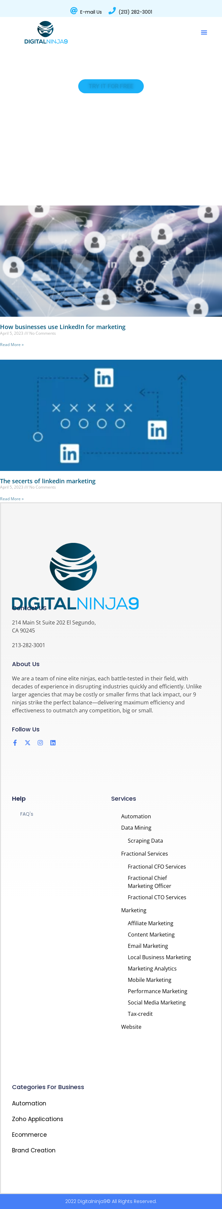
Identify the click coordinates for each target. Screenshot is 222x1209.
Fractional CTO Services (157, 897)
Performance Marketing (157, 991)
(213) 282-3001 (135, 12)
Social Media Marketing (157, 1002)
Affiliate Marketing (150, 923)
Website (131, 1026)
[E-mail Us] (74, 10)
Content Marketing (151, 934)
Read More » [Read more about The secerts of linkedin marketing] (12, 499)
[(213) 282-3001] (112, 10)
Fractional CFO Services (157, 866)
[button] (204, 32)
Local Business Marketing (159, 957)
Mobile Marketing (149, 980)
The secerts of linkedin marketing (48, 481)
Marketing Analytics (152, 968)
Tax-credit (140, 1013)
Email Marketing (148, 946)
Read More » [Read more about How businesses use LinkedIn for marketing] (12, 344)
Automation (136, 816)
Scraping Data (145, 840)
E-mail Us (91, 12)
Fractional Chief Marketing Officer (149, 882)
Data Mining (136, 827)
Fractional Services (144, 853)
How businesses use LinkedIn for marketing (62, 327)
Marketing (133, 910)
